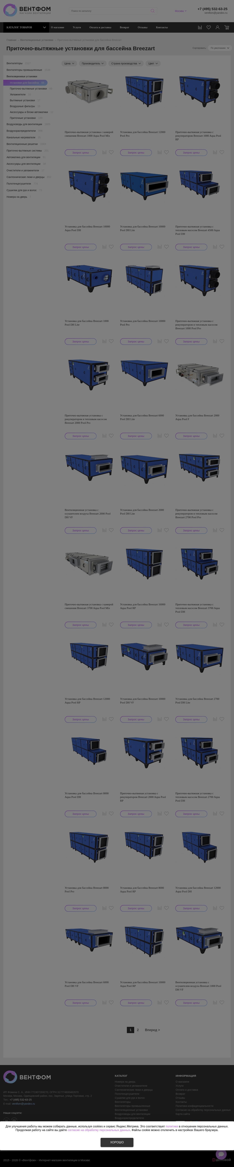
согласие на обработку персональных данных (99, 1130)
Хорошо (117, 1142)
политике (172, 1126)
